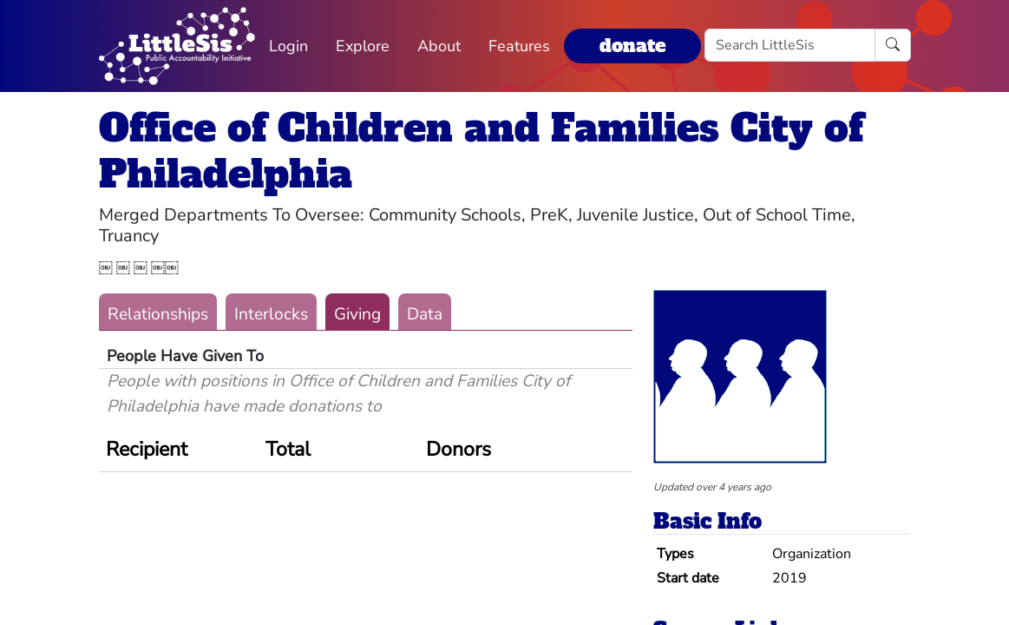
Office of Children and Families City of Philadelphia (481, 151)
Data (424, 314)
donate (632, 45)
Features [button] (519, 46)
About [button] (439, 46)
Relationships (158, 314)
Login (288, 46)
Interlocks (271, 314)
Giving (357, 314)
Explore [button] (363, 46)
